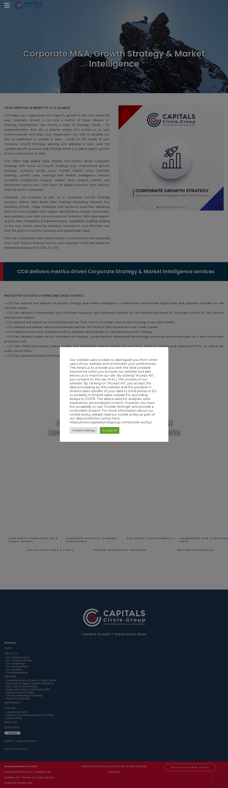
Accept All (109, 430)
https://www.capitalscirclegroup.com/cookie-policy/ (111, 422)
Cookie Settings (83, 430)
